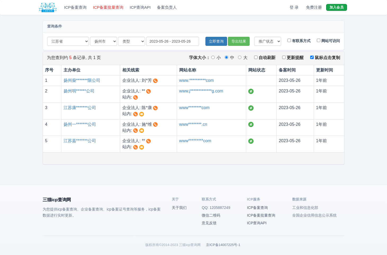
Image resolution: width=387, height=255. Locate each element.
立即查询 (216, 41)
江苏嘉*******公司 (80, 140)
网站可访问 (328, 41)
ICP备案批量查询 (108, 7)
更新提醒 (293, 57)
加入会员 (337, 7)
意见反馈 (209, 223)
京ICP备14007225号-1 (223, 245)
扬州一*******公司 (80, 124)
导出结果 (238, 41)
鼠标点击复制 (325, 57)
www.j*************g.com (201, 91)
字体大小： (199, 57)
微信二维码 (211, 215)
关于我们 (179, 207)
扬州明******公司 (79, 91)
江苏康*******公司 (80, 107)
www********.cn (193, 124)
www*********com (195, 140)
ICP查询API (140, 7)
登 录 (294, 7)
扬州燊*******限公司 (82, 80)
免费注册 (314, 7)
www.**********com (196, 80)
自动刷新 (265, 57)
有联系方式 (298, 41)
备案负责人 (167, 7)
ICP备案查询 (75, 7)
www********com (194, 107)
